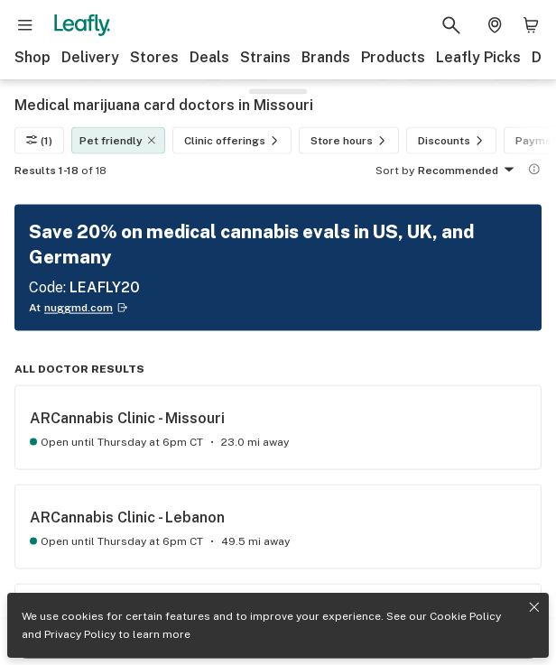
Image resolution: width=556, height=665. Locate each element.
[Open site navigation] (25, 25)
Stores (154, 57)
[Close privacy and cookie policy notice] (534, 607)
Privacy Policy (80, 634)
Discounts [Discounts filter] (453, 141)
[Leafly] (82, 25)
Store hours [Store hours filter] (350, 141)
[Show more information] (534, 169)
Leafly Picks (478, 57)
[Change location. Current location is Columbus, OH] (494, 25)
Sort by (394, 170)
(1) (39, 140)
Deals (209, 57)
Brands (325, 57)
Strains (265, 57)
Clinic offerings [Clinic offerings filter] (233, 141)
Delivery (90, 57)
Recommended (469, 171)
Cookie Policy (465, 616)
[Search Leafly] (451, 25)
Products (393, 57)
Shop (32, 57)
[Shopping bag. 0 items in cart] (531, 25)
